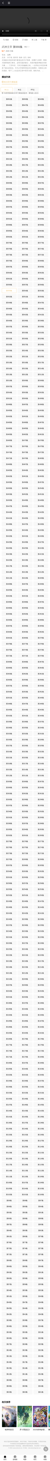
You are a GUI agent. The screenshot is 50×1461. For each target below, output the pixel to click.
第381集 (9, 638)
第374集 (25, 650)
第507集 (9, 386)
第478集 (41, 440)
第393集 (9, 614)
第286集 (41, 823)
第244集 (41, 907)
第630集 (9, 141)
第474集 (9, 452)
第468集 (9, 464)
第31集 (40, 1332)
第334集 (41, 728)
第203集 (25, 991)
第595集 (41, 207)
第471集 (9, 458)
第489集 (9, 422)
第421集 (41, 554)
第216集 (9, 967)
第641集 (25, 117)
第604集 (41, 189)
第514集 (41, 368)
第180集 (9, 1039)
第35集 (25, 1326)
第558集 (9, 285)
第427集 (41, 542)
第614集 (25, 171)
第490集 (41, 416)
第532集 (41, 333)
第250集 (41, 895)
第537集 (9, 327)
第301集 (41, 793)
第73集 (40, 1248)
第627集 (9, 147)
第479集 (25, 440)
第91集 (40, 1212)
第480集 (9, 440)
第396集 (9, 608)
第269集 (25, 859)
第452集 (25, 494)
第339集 (9, 722)
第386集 (25, 626)
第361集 (41, 674)
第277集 (41, 841)
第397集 (41, 602)
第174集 (9, 1051)
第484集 (41, 428)
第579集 (9, 243)
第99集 (9, 1200)
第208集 (41, 979)
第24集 (9, 1350)
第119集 (25, 1159)
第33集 (9, 1332)
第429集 (9, 542)
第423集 (9, 554)
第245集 (25, 907)
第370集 (41, 656)
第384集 (9, 632)
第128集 (25, 1141)
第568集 (41, 261)
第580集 (41, 237)
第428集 (25, 542)
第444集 (9, 512)
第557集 (25, 285)
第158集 (25, 1081)
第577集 (41, 243)
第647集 (25, 105)
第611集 (25, 177)
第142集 (41, 1111)
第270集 (9, 859)
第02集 (25, 1392)
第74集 (25, 1248)
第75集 (9, 1248)
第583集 (41, 231)
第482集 (25, 434)
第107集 (25, 1183)
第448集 (41, 500)
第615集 (9, 171)
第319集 (41, 758)
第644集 (25, 111)
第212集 (25, 973)
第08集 (25, 1380)
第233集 (25, 931)
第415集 (41, 566)
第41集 (25, 1314)
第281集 (25, 835)
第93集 (9, 1212)
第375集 (9, 650)
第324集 (9, 752)
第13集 (40, 1368)
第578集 (25, 243)
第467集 (25, 464)
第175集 (41, 1045)
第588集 (9, 225)
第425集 (25, 548)
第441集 (9, 518)
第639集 (9, 123)
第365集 (25, 668)
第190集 (41, 1015)
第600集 (9, 201)
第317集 (25, 763)
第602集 (25, 195)
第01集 (40, 1392)
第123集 (9, 1153)
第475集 (41, 446)
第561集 (9, 279)
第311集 (25, 775)
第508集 (41, 380)
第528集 (9, 344)
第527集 (25, 344)
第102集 (9, 1194)
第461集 (25, 476)
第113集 (25, 1171)
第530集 (25, 339)
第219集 (9, 961)
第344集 (25, 710)
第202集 (41, 991)
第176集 (25, 1045)
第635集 (25, 129)
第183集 (9, 1033)
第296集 (25, 805)
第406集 (41, 584)
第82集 (40, 1230)
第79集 (40, 1236)
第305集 (25, 787)
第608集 (25, 183)
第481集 (41, 434)
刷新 (25, 40)
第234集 (9, 931)
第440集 (25, 518)
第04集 (40, 1386)
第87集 (9, 1224)
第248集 (25, 901)
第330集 (9, 740)
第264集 (9, 871)
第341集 (25, 716)
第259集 (41, 877)
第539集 (25, 321)
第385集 (41, 626)
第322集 (41, 752)
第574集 (41, 249)
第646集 (41, 105)
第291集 (9, 817)
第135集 (9, 1129)
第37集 (40, 1320)
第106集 (41, 1183)
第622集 (41, 153)
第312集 (9, 775)
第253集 (41, 889)
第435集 (9, 530)
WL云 (7, 90)
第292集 (41, 811)
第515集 (25, 368)
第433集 (41, 530)
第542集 (25, 315)
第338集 (25, 722)
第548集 (25, 303)
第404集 (25, 590)
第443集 (25, 512)
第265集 (41, 865)
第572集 (25, 255)
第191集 (25, 1015)
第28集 (40, 1338)
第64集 (40, 1266)
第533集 (25, 333)
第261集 (9, 877)
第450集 (9, 500)
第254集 (25, 889)
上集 (34, 40)
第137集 (25, 1123)
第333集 (9, 734)
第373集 (41, 650)
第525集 (9, 350)
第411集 (9, 578)
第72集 (9, 1254)
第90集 (9, 1218)
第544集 (41, 309)
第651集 (9, 99)
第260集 (25, 877)
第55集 (40, 1284)
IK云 (19, 90)
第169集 (41, 1057)
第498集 (9, 404)
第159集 (9, 1081)
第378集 (9, 644)
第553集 (41, 291)
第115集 (41, 1165)
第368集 (25, 662)
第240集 (9, 919)
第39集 (9, 1320)
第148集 (41, 1099)
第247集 (41, 901)
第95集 (25, 1206)
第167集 (25, 1063)
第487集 (41, 422)
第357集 (9, 686)
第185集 (25, 1027)
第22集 (40, 1350)
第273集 (9, 853)
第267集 (9, 865)
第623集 (25, 153)
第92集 (25, 1212)
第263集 (25, 871)
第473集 (25, 452)
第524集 (25, 350)
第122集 (25, 1153)
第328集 (41, 740)
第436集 (41, 524)
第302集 (25, 793)
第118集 (41, 1159)
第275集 (25, 847)
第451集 (41, 494)
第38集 (25, 1320)
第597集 (9, 207)
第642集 (9, 117)
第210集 (9, 979)
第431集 (25, 536)
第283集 (41, 829)
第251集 (25, 895)
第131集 (25, 1135)
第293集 (25, 811)
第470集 (25, 458)
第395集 (25, 608)
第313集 (41, 769)
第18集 (9, 1362)
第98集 (25, 1200)
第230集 (25, 937)
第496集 (41, 404)
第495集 (9, 410)
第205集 (41, 985)
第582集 (9, 237)
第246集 (9, 907)
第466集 (41, 464)
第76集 (40, 1242)
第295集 (41, 805)
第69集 (9, 1260)
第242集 (25, 913)
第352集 (41, 692)
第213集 (9, 973)
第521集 (25, 356)
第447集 (9, 506)
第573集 (9, 255)
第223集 (41, 949)
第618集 (9, 165)
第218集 (25, 961)
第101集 (25, 1194)
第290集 (25, 817)
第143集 (25, 1111)
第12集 (9, 1374)
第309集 (9, 781)
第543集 (9, 315)
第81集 (9, 1236)
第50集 (25, 1296)
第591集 (9, 219)
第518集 (25, 362)
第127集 (41, 1141)
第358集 (41, 680)
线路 (6, 40)
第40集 (40, 1314)
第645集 (9, 111)
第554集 (25, 291)
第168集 (9, 1063)
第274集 (41, 847)
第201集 (9, 997)
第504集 (9, 392)
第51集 (9, 1296)
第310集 (41, 775)
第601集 (41, 195)
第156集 (9, 1087)
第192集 (9, 1015)
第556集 (41, 285)
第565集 (41, 267)
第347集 (25, 704)
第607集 (41, 183)
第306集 (9, 787)
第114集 (9, 1171)
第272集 (25, 853)
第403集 (41, 590)
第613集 (41, 171)
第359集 (25, 680)
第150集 (9, 1099)
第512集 (25, 374)
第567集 (9, 267)
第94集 (40, 1206)
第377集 (25, 644)
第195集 (9, 1009)
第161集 (25, 1075)
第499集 (41, 398)
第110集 (25, 1177)
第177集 (9, 1045)
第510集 (9, 380)
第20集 (25, 1356)
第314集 (25, 769)
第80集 (25, 1236)
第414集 (9, 572)
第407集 (25, 584)
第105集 (9, 1188)
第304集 (41, 787)
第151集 (41, 1093)
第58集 (40, 1278)
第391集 (41, 614)
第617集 (25, 165)
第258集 (9, 883)
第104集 (25, 1188)
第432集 (9, 536)
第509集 (25, 380)
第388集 (41, 620)
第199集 (41, 997)
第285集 (9, 829)
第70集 (40, 1254)
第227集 (25, 943)
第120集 (9, 1159)
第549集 (9, 303)
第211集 (41, 973)
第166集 (41, 1063)
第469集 (41, 458)
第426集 (9, 548)
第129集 (9, 1141)
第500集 (25, 398)
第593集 (25, 213)
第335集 (25, 728)
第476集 (25, 446)
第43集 (40, 1308)
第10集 (40, 1374)
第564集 (9, 273)
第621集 (9, 159)
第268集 (41, 859)
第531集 (9, 339)
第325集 (41, 746)
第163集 (41, 1069)
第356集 (25, 686)
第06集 (9, 1386)
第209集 (25, 979)
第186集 (9, 1027)
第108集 (9, 1183)
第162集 (9, 1075)
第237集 (9, 925)
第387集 (9, 626)
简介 (27, 47)
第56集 (25, 1284)
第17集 (25, 1362)
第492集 (9, 416)
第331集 (41, 734)
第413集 (25, 572)
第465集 (9, 470)
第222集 (9, 955)
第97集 (40, 1200)
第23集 (25, 1350)
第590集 (25, 219)
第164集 (25, 1069)
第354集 (9, 692)
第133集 (41, 1129)
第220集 (41, 955)
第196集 (41, 1003)
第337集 (41, 722)
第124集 (41, 1147)
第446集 (25, 506)
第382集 (41, 632)
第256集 (41, 883)
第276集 (9, 847)
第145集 (41, 1105)
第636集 (9, 129)
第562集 (41, 273)
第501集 (9, 398)
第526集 (41, 344)
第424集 (41, 548)
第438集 (9, 524)
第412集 (41, 572)
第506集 (25, 386)
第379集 (41, 638)
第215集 (25, 967)
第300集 (9, 799)
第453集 (9, 494)
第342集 (9, 716)
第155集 (25, 1087)
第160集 (41, 1075)
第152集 (25, 1093)
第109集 (41, 1177)
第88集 (40, 1218)
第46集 (40, 1302)
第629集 (25, 141)
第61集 (40, 1272)
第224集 (25, 949)
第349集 (41, 698)
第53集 (25, 1290)
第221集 (25, 955)
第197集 (25, 1003)
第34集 (40, 1326)
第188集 (25, 1021)
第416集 (25, 566)
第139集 (41, 1117)
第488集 (25, 422)
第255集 (9, 889)
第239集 (25, 919)
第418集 (41, 560)
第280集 (41, 835)
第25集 (40, 1344)
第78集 (9, 1242)
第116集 (25, 1165)
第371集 (25, 656)
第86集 (25, 1224)
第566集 (25, 267)
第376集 (41, 644)
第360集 (9, 680)
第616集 (41, 165)
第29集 (25, 1338)
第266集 (25, 865)
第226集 (41, 943)
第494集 (25, 410)
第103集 (41, 1188)
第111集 (9, 1177)
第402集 (9, 596)
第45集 (9, 1308)
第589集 (41, 219)
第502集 (41, 392)
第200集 (25, 997)
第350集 (25, 698)
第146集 (25, 1105)
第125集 (25, 1147)
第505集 (41, 386)
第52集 (40, 1290)
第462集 (9, 476)
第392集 (25, 614)
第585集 (9, 231)
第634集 (41, 129)
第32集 (25, 1332)
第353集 (25, 692)
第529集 (41, 339)
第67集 (40, 1260)
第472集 (41, 452)
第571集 (41, 255)
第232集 (41, 931)
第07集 (40, 1380)
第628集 (41, 141)
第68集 (25, 1260)
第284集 (25, 829)
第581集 (25, 237)
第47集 (25, 1302)
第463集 (41, 470)
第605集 (25, 189)
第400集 (41, 596)
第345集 (9, 710)
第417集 (9, 566)
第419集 (25, 560)
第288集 (9, 823)
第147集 (9, 1105)
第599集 (25, 201)
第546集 (9, 309)
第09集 (9, 1380)
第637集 (41, 123)
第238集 (41, 919)
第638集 (25, 123)
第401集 (25, 596)
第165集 (9, 1069)
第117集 (9, 1165)
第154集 (41, 1087)
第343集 (41, 710)
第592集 (41, 213)
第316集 (41, 763)
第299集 (25, 799)
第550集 (41, 297)
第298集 (41, 799)
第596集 (25, 207)
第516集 (9, 368)
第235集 (41, 925)
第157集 (41, 1081)
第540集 (9, 321)
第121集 (41, 1153)
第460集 (41, 476)
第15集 (9, 1368)
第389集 (25, 620)
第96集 (9, 1206)
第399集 (9, 602)
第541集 (41, 315)
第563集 (25, 273)
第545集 (25, 309)
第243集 (9, 913)
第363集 (9, 674)
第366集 (9, 668)
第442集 (41, 512)
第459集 (9, 482)
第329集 (25, 740)
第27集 (9, 1344)
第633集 (9, 135)
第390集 (9, 620)
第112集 (41, 1171)
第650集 (25, 99)
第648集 (9, 105)
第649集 (41, 99)
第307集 (41, 781)
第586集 (41, 225)
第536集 (25, 327)
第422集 (25, 554)
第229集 (41, 937)
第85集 (40, 1224)
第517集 (41, 362)
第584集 (25, 231)
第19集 (40, 1356)
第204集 (9, 991)
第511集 (41, 374)
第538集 (41, 321)
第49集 (40, 1296)
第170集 (25, 1057)
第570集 (9, 261)
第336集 (9, 728)
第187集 (41, 1021)
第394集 (41, 608)
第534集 (9, 333)
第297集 (9, 805)
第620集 (25, 159)
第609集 (9, 183)
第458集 (25, 482)
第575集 (25, 249)
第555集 (9, 291)
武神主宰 (7, 46)
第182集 (25, 1033)
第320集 (25, 758)
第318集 (9, 763)
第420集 (9, 560)
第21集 (9, 1356)
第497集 (25, 404)
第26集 (25, 1344)
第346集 (41, 704)
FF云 (32, 90)
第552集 (9, 297)
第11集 (25, 1374)
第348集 (9, 704)
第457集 (41, 482)
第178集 (41, 1039)
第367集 (41, 662)
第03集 (9, 1392)
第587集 (25, 225)
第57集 (9, 1284)
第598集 (41, 201)
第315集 (9, 769)
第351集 (9, 698)
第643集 (41, 111)
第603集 (9, 195)
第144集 (9, 1111)
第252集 (9, 895)
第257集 (25, 883)
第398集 (25, 602)
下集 (44, 40)
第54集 (9, 1290)
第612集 (9, 177)
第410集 (25, 578)
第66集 (9, 1266)
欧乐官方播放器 (9, 82)
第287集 (25, 823)
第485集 (25, 428)
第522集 (9, 356)
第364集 (41, 668)
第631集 (41, 135)
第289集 (41, 817)
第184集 (41, 1027)
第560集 (25, 279)
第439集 (41, 518)
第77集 (25, 1242)
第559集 (41, 279)
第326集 (25, 746)
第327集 (9, 746)
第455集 (25, 488)
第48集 (9, 1302)
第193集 (41, 1009)
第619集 (41, 159)
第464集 (25, 470)
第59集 (25, 1278)
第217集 (41, 961)
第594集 (9, 213)
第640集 (41, 117)
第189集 (9, 1021)
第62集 (25, 1272)
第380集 (25, 638)
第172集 (41, 1051)
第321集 (9, 758)
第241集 (41, 913)
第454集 (41, 488)
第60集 (9, 1278)
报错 (15, 40)
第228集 (9, 943)
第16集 (40, 1362)
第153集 (9, 1093)
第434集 (25, 530)
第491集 (25, 416)
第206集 (25, 985)
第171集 (9, 1057)
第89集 (25, 1218)
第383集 (25, 632)
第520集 (41, 356)
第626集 (25, 147)
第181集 (41, 1033)
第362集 (25, 674)
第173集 (25, 1051)
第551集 (25, 297)
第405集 (9, 590)
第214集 (41, 967)
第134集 (25, 1129)
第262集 (41, 871)
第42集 (9, 1314)
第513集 (9, 374)
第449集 (25, 500)
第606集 (9, 189)
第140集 (25, 1117)
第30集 (9, 1338)
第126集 (9, 1147)
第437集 (25, 524)
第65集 (25, 1266)
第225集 (9, 949)
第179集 (25, 1039)
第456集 (9, 488)
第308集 (25, 781)
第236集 (25, 925)
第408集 (9, 584)
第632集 (25, 135)
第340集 (41, 716)
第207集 (9, 985)
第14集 (25, 1368)
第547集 (41, 303)
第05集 (25, 1386)
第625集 (41, 147)
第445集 (41, 506)
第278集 (25, 841)
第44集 (25, 1308)
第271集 (41, 853)
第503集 (25, 392)
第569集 (25, 261)
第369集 (9, 662)
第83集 (25, 1230)
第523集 (41, 350)
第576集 (9, 249)
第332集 (25, 734)
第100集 (41, 1194)
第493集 (41, 410)
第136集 (41, 1123)
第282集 (9, 835)
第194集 (25, 1009)
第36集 (9, 1326)
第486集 (9, 428)
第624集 (9, 153)
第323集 (25, 752)
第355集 (41, 686)
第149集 (25, 1099)
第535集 (41, 327)
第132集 (9, 1135)
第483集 (9, 434)
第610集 (41, 177)
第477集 (9, 446)
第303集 (9, 793)
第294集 (9, 811)
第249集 (9, 901)
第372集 (9, 656)
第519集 (9, 362)
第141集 (9, 1117)
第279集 (9, 841)
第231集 (9, 937)
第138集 (9, 1123)
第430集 (41, 536)
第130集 (41, 1135)
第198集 (9, 1003)
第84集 (9, 1230)
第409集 (41, 578)
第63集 (9, 1272)
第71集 (25, 1254)
